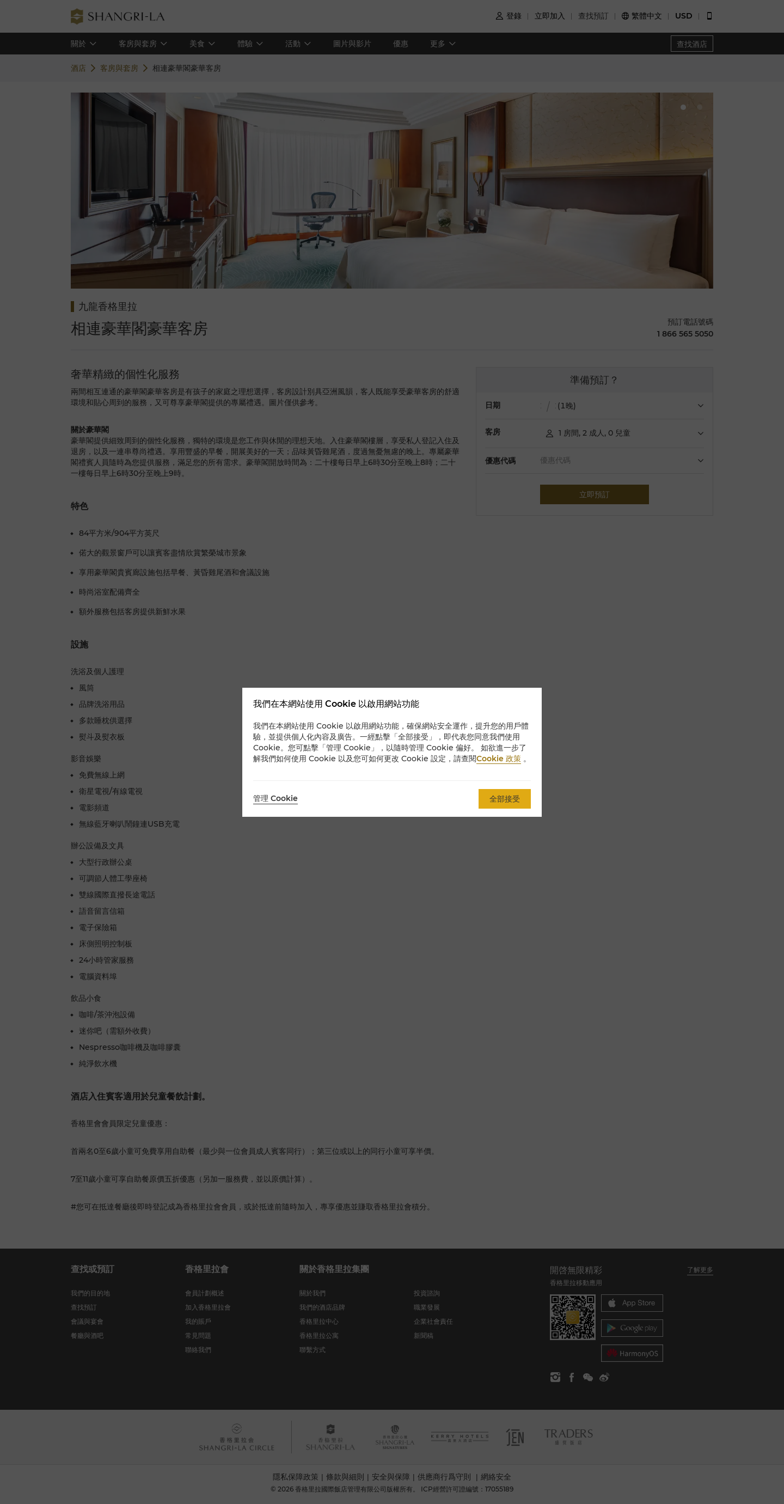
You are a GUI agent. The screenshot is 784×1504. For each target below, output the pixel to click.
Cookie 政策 (498, 758)
